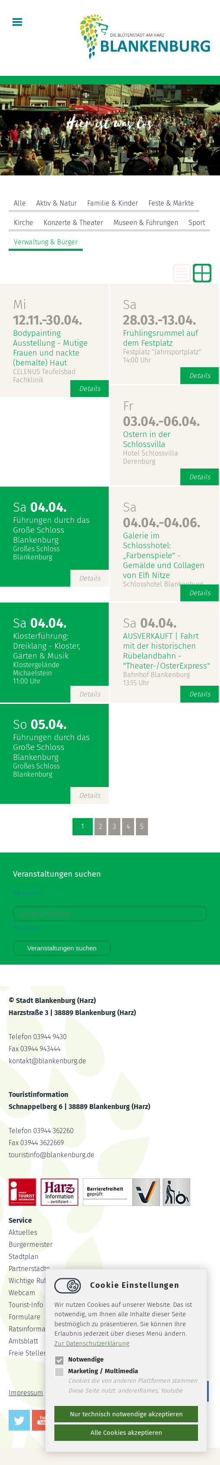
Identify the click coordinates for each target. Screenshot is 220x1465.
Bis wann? (28, 928)
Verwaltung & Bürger (46, 242)
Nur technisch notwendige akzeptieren (126, 1414)
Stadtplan (23, 1257)
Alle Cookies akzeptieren (126, 1433)
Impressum (26, 1393)
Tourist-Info (26, 1305)
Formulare (25, 1317)
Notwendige (79, 1359)
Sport (197, 223)
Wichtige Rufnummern (42, 1281)
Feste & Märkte (171, 203)
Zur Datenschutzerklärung (91, 1343)
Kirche (23, 223)
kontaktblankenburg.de (47, 1061)
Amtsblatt (23, 1341)
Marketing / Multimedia (96, 1371)
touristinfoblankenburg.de (51, 1155)
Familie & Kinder (112, 203)
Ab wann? (27, 893)
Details (89, 388)
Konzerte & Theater (73, 223)
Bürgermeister (31, 1244)
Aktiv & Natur (56, 203)
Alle (20, 203)
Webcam (22, 1293)
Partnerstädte (29, 1269)
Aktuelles (23, 1232)
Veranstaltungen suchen (62, 948)
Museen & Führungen (145, 223)
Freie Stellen (28, 1353)
